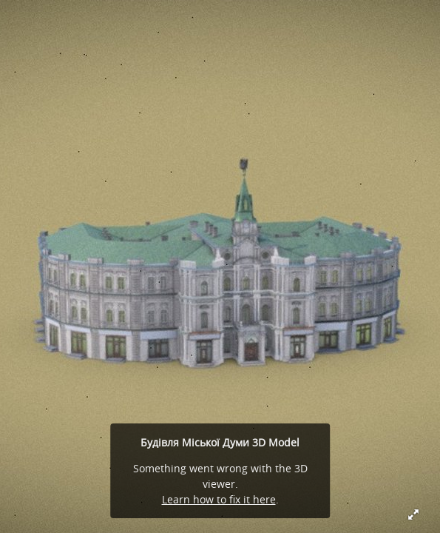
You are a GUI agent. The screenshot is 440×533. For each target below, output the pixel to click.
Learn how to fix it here (219, 499)
